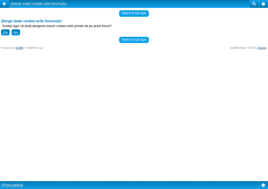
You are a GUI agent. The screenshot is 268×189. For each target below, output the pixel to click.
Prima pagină (12, 185)
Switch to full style (133, 13)
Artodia (262, 47)
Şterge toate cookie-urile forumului (38, 4)
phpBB (20, 47)
